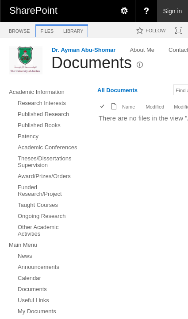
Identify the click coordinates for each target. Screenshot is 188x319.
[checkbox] (102, 107)
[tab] (19, 29)
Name (128, 106)
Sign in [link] (172, 11)
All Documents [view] (117, 90)
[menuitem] (124, 11)
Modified (155, 106)
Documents (91, 63)
